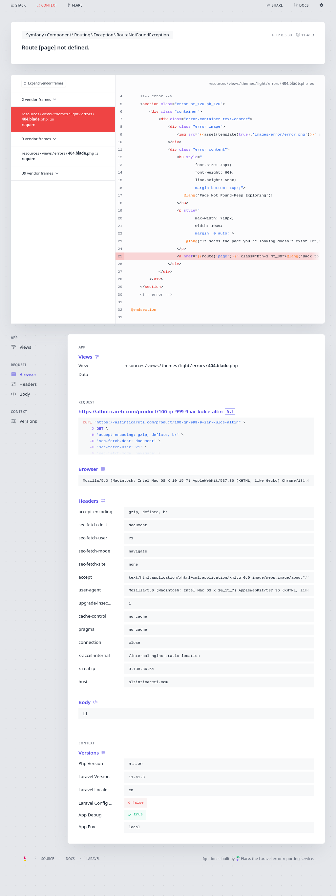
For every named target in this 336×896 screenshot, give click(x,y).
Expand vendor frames (43, 83)
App (14, 337)
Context (19, 411)
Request (19, 365)
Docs (70, 858)
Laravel (93, 858)
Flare (243, 858)
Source (47, 858)
